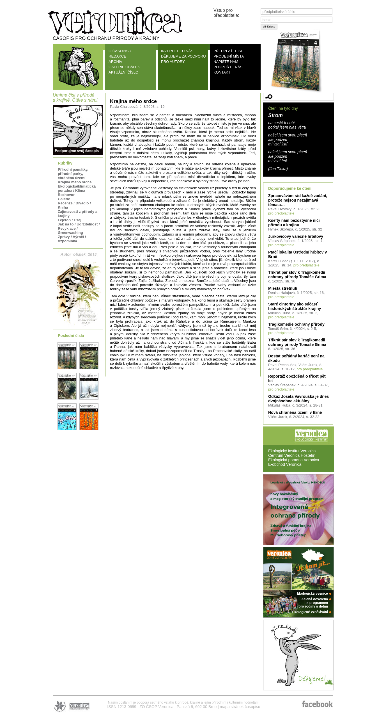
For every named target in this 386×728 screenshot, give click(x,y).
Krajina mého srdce (75, 182)
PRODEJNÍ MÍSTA (228, 56)
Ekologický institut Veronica (292, 451)
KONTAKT (221, 72)
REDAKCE (117, 56)
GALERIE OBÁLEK (124, 67)
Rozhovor (66, 195)
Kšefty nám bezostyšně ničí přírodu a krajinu (294, 222)
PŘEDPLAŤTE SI (227, 51)
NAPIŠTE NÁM (225, 62)
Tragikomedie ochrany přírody (296, 324)
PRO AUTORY (173, 62)
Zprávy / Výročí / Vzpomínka (72, 239)
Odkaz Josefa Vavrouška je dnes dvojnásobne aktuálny (298, 398)
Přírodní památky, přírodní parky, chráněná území (73, 173)
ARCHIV (115, 62)
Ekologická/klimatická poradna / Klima (77, 188)
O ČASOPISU (120, 51)
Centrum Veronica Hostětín (291, 455)
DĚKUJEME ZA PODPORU (183, 56)
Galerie (64, 199)
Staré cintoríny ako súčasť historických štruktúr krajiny (294, 306)
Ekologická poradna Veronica (293, 460)
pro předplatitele (281, 213)
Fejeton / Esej (69, 220)
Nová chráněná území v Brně (295, 412)
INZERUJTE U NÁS (177, 51)
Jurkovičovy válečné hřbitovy (295, 236)
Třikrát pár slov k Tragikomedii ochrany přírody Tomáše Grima (297, 274)
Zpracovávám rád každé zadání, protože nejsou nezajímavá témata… (297, 200)
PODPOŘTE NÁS (227, 67)
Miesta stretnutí (282, 288)
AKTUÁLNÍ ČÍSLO (123, 72)
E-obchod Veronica (284, 464)
